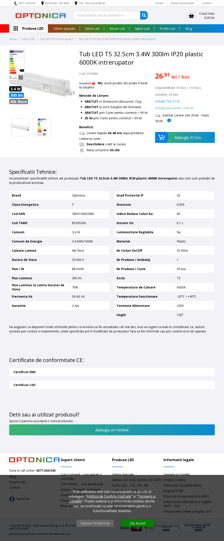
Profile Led (167, 28)
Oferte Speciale (64, 28)
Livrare (159, 3)
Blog (188, 28)
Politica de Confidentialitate (108, 496)
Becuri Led (117, 28)
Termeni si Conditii (176, 474)
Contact (207, 3)
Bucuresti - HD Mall (57, 3)
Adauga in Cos (178, 137)
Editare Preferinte (95, 523)
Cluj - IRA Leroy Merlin (92, 3)
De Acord (137, 523)
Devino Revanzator (182, 3)
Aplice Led (142, 28)
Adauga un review (112, 429)
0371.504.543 (27, 3)
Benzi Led (92, 28)
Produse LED (33, 28)
